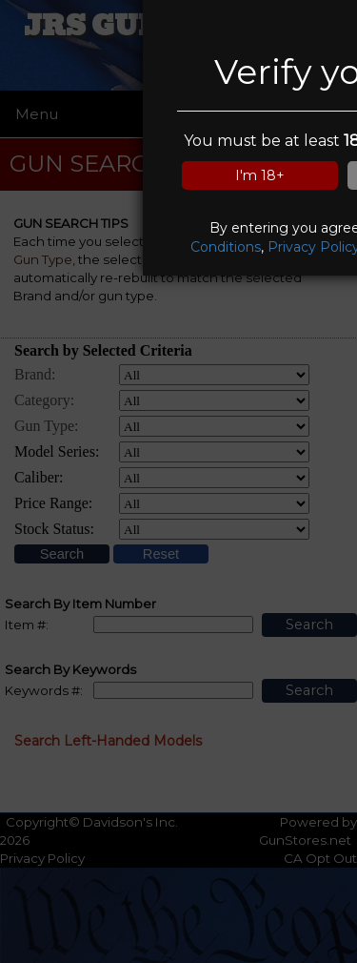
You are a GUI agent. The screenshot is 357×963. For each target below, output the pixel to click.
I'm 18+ (260, 175)
